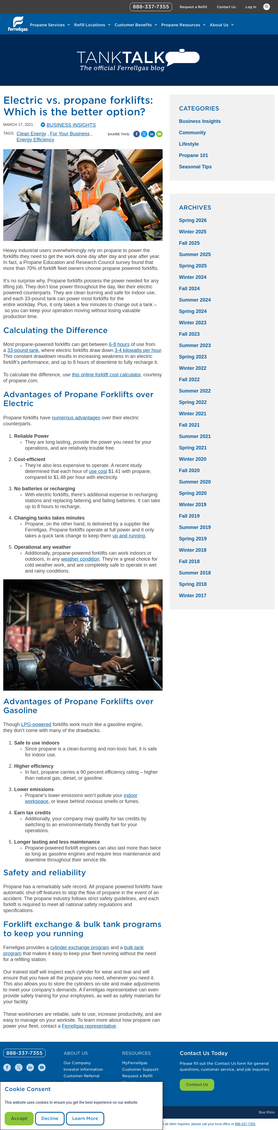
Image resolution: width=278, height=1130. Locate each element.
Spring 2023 (193, 357)
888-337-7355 (245, 1124)
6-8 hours (119, 344)
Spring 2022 (193, 402)
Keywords (266, 6)
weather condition (80, 559)
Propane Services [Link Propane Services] (47, 25)
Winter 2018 (192, 550)
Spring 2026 (193, 220)
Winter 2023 (192, 322)
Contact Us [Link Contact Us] (226, 7)
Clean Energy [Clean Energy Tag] (31, 133)
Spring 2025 (193, 266)
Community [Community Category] (192, 132)
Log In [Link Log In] (250, 7)
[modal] (81, 1106)
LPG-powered (36, 724)
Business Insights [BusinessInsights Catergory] (71, 125)
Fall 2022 (189, 379)
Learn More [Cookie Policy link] (85, 1118)
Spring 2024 (193, 311)
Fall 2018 (189, 561)
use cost (98, 471)
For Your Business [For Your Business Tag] (70, 133)
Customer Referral (81, 1076)
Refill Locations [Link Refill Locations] (89, 25)
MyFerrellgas (134, 1063)
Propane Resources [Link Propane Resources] (180, 25)
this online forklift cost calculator (106, 374)
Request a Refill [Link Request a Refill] (193, 7)
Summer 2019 (195, 527)
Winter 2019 (192, 504)
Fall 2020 (189, 470)
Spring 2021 (193, 447)
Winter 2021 (192, 413)
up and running (128, 535)
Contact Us (197, 1084)
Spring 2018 (193, 584)
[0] (24, 1053)
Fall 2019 (189, 516)
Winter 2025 (192, 231)
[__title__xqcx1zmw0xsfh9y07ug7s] (18, 24)
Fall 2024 (189, 288)
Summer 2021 (195, 436)
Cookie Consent (28, 1089)
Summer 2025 (195, 254)
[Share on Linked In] (152, 134)
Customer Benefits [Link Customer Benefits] (133, 25)
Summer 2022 (195, 391)
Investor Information (83, 1069)
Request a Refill (137, 1076)
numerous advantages (76, 417)
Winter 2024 (192, 277)
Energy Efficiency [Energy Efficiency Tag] (35, 139)
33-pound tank (23, 350)
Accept (19, 1118)
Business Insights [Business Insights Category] (200, 121)
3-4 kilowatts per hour (138, 350)
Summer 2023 (195, 345)
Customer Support (140, 1069)
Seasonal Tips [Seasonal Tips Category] (195, 166)
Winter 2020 (192, 459)
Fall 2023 (189, 334)
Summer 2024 (195, 300)
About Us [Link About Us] (219, 25)
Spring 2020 (193, 493)
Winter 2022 (192, 368)
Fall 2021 (189, 425)
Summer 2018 (195, 573)
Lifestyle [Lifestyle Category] (189, 144)
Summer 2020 (195, 482)
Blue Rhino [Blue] (267, 1112)
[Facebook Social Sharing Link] (136, 134)
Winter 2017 (192, 595)
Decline (49, 1118)
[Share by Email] (159, 134)
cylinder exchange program (79, 947)
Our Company (77, 1063)
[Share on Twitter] (144, 134)
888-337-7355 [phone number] (151, 6)
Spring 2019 (193, 538)
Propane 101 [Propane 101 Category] (193, 155)
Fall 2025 (189, 243)
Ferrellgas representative (89, 1026)
